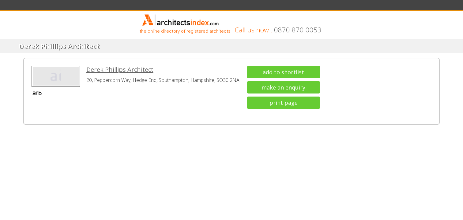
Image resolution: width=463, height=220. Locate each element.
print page (344, 126)
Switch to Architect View (362, 6)
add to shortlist (344, 95)
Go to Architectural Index (312, 6)
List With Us (187, 6)
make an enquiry (344, 111)
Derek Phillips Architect (184, 94)
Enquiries (141, 6)
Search (97, 6)
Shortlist (118, 6)
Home (81, 7)
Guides (163, 6)
